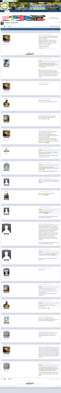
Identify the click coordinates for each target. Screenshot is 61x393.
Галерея (23, 11)
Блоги (19, 11)
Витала (6, 267)
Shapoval (6, 330)
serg (6, 34)
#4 (58, 96)
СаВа (6, 162)
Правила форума (57, 385)
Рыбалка (5, 385)
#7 (58, 145)
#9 (58, 175)
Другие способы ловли (12, 385)
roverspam (6, 223)
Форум (2, 385)
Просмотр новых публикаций (53, 11)
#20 (58, 360)
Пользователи (13, 11)
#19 (58, 343)
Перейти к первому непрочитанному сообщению (40, 26)
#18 (58, 328)
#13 (58, 246)
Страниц (2, 26)
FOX (6, 114)
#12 (58, 220)
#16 (58, 298)
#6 (58, 127)
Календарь (29, 11)
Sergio (6, 191)
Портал (2, 11)
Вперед (9, 26)
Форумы (7, 11)
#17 (58, 313)
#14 (58, 265)
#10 (58, 189)
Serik (6, 147)
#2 (58, 56)
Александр (6, 316)
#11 (58, 204)
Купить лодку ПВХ (53, 17)
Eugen (6, 98)
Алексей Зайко (6, 58)
